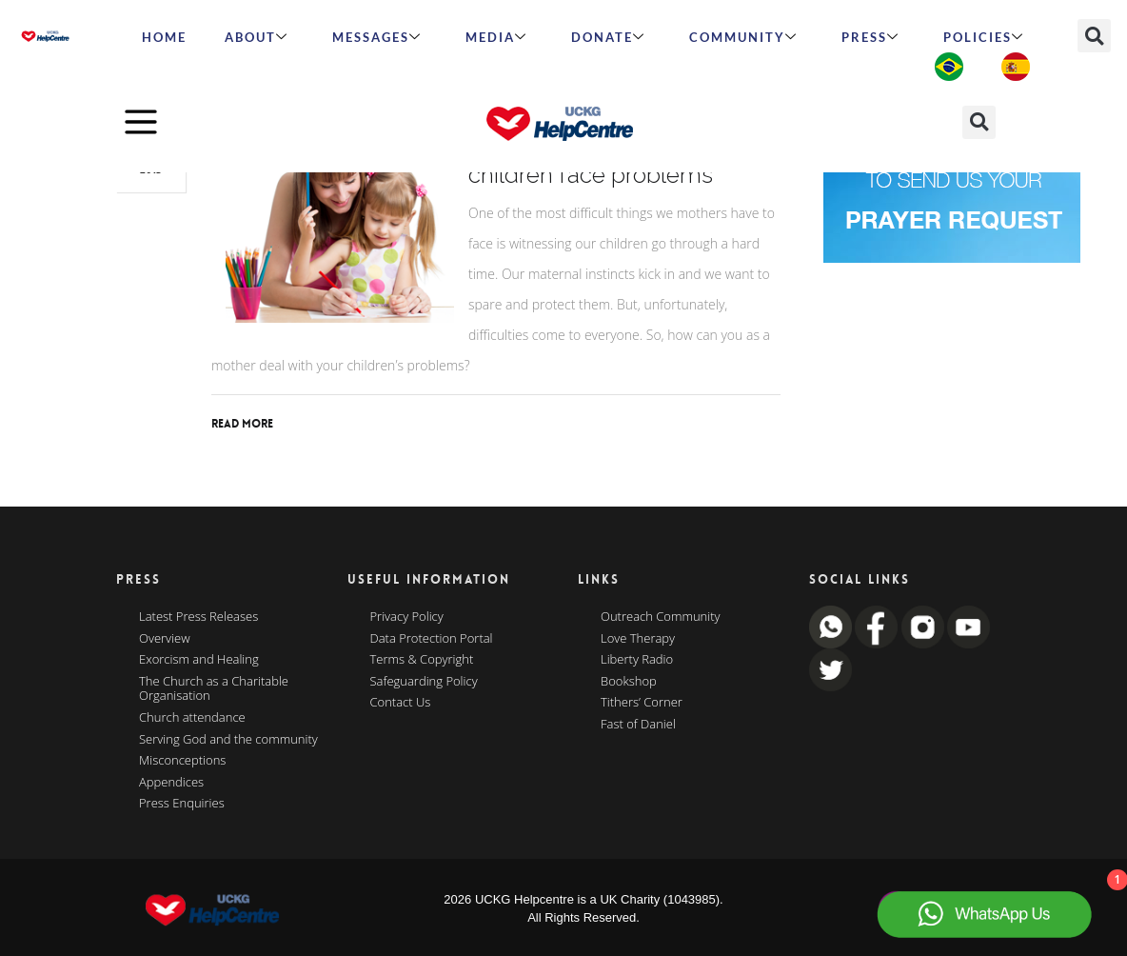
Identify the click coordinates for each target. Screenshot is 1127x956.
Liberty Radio (637, 659)
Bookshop (629, 681)
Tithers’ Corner (641, 702)
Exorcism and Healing (199, 659)
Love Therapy (638, 639)
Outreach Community (661, 617)
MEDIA (496, 37)
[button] (1094, 35)
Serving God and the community (228, 739)
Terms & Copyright (422, 659)
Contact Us (400, 702)
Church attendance (192, 718)
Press (870, 37)
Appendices (171, 782)
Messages (377, 37)
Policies (983, 37)
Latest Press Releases (198, 617)
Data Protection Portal (431, 639)
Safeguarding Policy (424, 681)
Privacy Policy (407, 617)
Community (743, 37)
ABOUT (256, 37)
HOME (164, 37)
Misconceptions (182, 760)
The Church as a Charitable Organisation (213, 689)
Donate (608, 37)
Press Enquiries (182, 803)
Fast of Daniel (638, 724)
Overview (164, 639)
